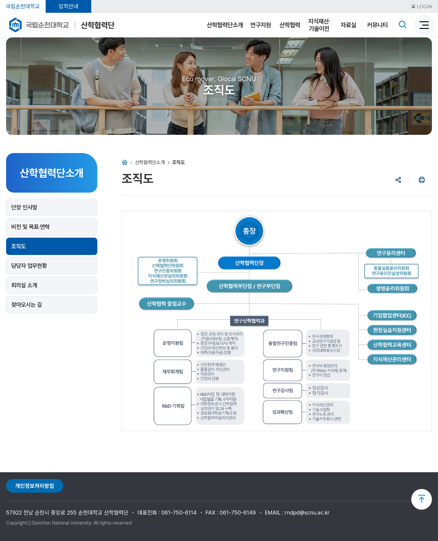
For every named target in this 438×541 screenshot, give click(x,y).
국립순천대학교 (23, 6)
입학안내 (68, 6)
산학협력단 (97, 25)
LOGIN (421, 6)
